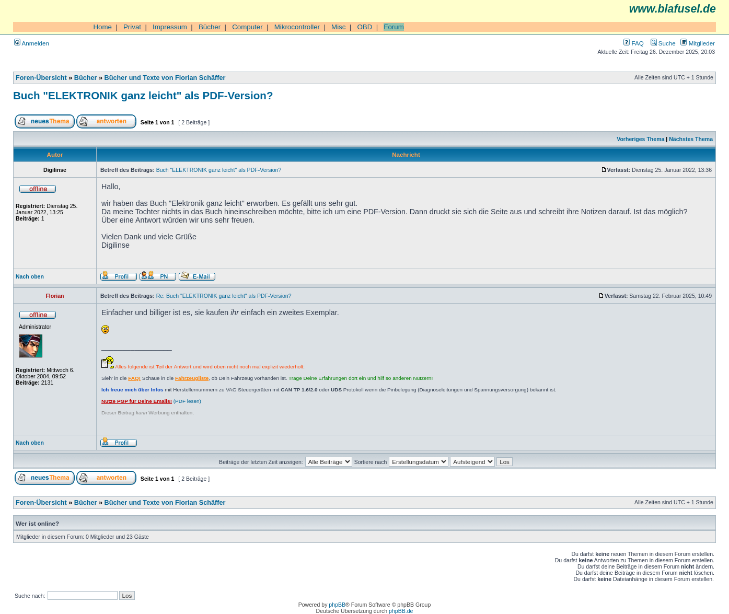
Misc (338, 27)
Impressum (170, 27)
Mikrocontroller (297, 27)
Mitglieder (697, 43)
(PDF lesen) (151, 401)
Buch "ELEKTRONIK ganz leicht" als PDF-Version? (143, 95)
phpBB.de (401, 611)
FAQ (633, 43)
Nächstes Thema (691, 139)
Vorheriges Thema (640, 139)
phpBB (337, 604)
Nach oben (30, 276)
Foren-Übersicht (41, 78)
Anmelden (31, 43)
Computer (247, 27)
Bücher (210, 27)
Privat (132, 27)
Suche (663, 43)
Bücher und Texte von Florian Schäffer (165, 78)
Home (102, 27)
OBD (364, 27)
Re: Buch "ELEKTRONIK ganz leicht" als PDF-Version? (224, 296)
